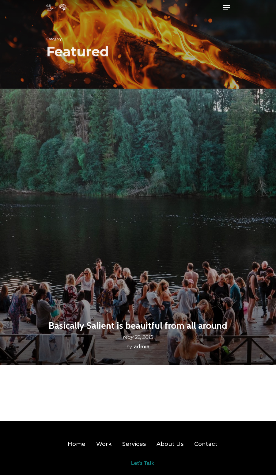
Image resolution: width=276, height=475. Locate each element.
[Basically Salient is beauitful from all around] (138, 227)
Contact (205, 444)
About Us (170, 444)
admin (141, 346)
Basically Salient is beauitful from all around (138, 325)
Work (104, 444)
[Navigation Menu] (226, 7)
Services (134, 444)
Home (76, 444)
